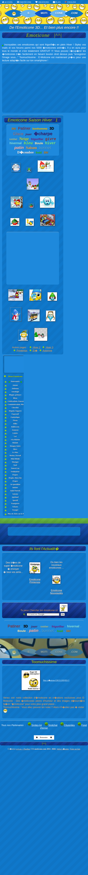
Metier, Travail (15, 455)
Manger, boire (15, 446)
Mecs (15, 449)
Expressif (15, 414)
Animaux (15, 388)
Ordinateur (15, 472)
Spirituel (15, 497)
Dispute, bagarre (15, 411)
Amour (15, 385)
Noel (15, 465)
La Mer (15, 452)
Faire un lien (75, 749)
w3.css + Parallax (23, 749)
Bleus (15, 398)
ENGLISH (70, 2)
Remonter (44, 737)
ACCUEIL (7, 2)
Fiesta (15, 420)
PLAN (57, 2)
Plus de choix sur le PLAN (15, 514)
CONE (59, 13)
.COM (74, 13)
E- (29, 13)
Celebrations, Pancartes (15, 401)
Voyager (15, 510)
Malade (15, 443)
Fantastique (15, 417)
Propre (15, 481)
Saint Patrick (15, 491)
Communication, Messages (15, 404)
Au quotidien (15, 484)
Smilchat (50, 725)
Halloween (15, 427)
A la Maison (15, 440)
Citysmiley (67, 725)
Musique (15, 462)
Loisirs (15, 433)
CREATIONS (42, 2)
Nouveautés (15, 381)
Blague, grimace (15, 395)
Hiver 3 (47, 347)
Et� (33, 350)
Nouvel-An (15, 468)
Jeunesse (15, 430)
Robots (15, 487)
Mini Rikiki (15, 459)
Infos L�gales (63, 749)
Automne (45, 350)
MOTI (44, 13)
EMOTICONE (24, 2)
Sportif (15, 500)
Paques (15, 475)
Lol (15, 436)
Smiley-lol (35, 725)
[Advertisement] (24, 88)
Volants (15, 507)
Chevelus (15, 408)
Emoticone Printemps (34, 581)
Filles (15, 424)
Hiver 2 (34, 347)
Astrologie (15, 392)
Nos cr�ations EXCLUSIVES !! (56, 680)
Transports (15, 503)
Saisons (15, 494)
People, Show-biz (15, 478)
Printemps (20, 350)
